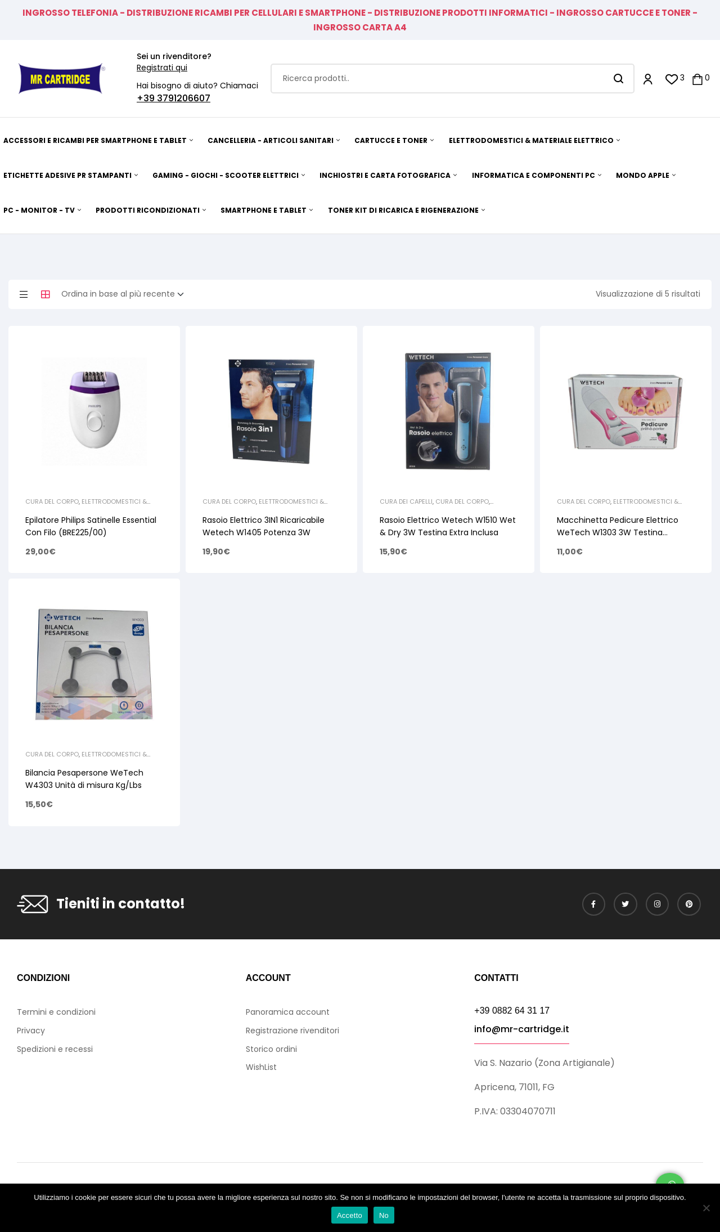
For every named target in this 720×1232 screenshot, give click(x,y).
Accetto (349, 1215)
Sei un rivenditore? (174, 56)
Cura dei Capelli (406, 501)
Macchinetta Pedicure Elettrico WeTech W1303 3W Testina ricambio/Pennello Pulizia (617, 532)
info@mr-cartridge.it (521, 1029)
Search (619, 78)
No (384, 1215)
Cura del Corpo (52, 501)
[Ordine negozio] (126, 294)
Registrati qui (162, 67)
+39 (147, 98)
